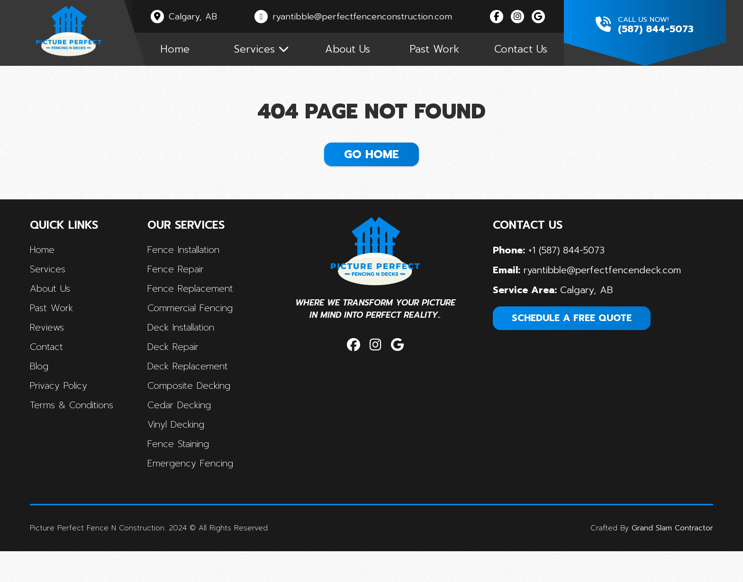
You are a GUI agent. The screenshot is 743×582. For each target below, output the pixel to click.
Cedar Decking (185, 430)
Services (55, 291)
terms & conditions (80, 430)
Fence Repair (181, 291)
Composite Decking (195, 410)
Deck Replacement (194, 390)
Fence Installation (190, 271)
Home (179, 53)
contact (54, 370)
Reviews (54, 350)
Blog (46, 390)
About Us (360, 53)
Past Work (450, 53)
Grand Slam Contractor (665, 559)
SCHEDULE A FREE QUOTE (569, 339)
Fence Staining (184, 470)
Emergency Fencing (196, 490)
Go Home (371, 166)
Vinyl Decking (182, 450)
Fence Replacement (196, 311)
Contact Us (540, 53)
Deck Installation (188, 350)
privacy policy (67, 410)
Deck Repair (179, 370)
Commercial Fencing (197, 330)
